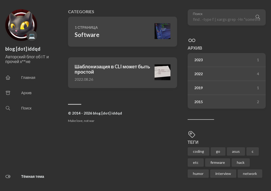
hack (241, 162)
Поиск (197, 14)
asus (236, 151)
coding (198, 151)
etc (195, 162)
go (218, 151)
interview (223, 173)
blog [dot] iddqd (22, 49)
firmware (217, 162)
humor (198, 173)
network (250, 173)
